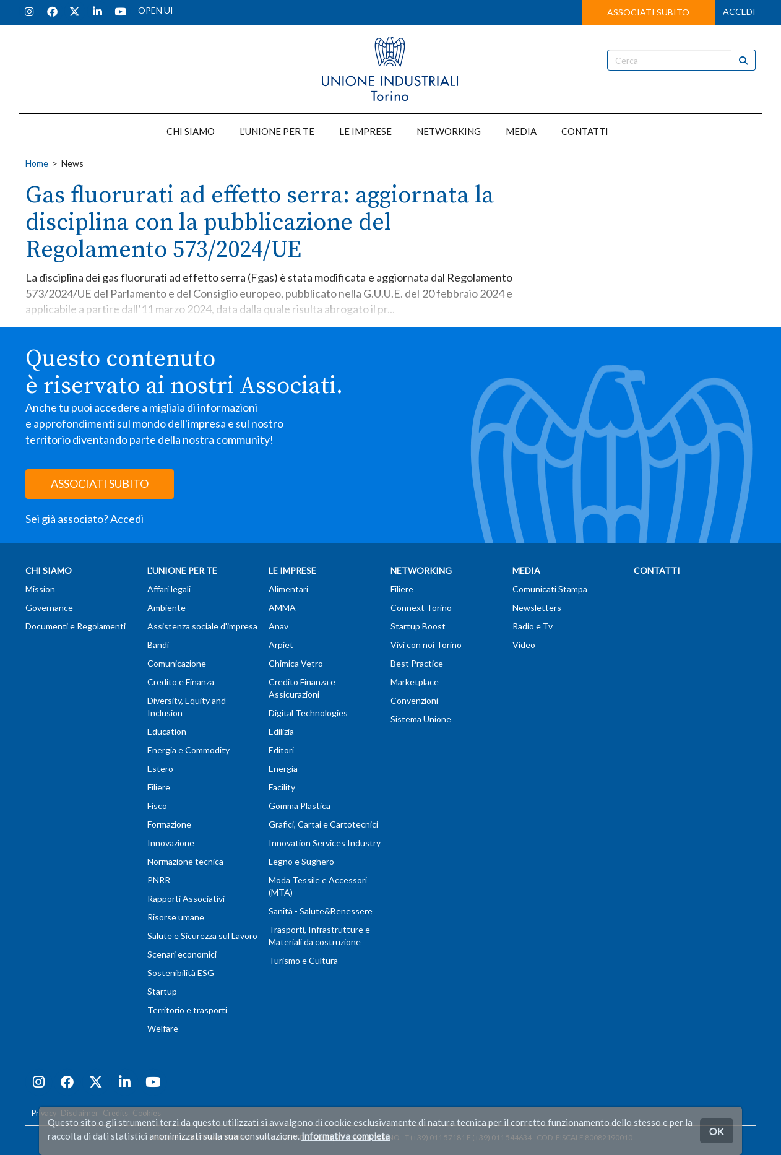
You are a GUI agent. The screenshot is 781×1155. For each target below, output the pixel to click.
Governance (49, 607)
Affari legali (169, 589)
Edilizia (281, 731)
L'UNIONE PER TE (276, 131)
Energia (283, 768)
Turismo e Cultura (303, 960)
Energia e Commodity (188, 750)
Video (523, 644)
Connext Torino (421, 607)
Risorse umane (175, 917)
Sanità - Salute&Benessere (321, 911)
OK (716, 1130)
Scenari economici (182, 954)
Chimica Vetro (296, 663)
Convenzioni (414, 700)
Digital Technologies (308, 712)
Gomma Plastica (299, 805)
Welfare (162, 1028)
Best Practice (416, 663)
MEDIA (521, 131)
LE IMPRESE (365, 131)
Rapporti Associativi (186, 898)
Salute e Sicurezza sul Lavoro (202, 935)
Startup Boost (418, 626)
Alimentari (288, 589)
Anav (278, 626)
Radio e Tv (532, 626)
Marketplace (414, 682)
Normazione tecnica (185, 861)
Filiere (158, 787)
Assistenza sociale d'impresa (202, 626)
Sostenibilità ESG (180, 972)
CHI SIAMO (190, 131)
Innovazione (170, 842)
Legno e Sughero (301, 861)
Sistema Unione (420, 719)
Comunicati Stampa (549, 589)
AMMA (282, 607)
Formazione (169, 824)
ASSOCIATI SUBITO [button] (648, 12)
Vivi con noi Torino (426, 644)
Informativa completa (345, 1135)
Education (166, 731)
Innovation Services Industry (325, 842)
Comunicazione (176, 663)
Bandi (158, 644)
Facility (282, 787)
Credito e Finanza (180, 682)
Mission (40, 589)
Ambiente (166, 607)
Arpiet (281, 644)
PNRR (158, 880)
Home (36, 163)
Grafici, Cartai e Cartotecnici (323, 824)
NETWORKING (448, 131)
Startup (162, 991)
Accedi (127, 519)
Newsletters (536, 607)
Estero (160, 768)
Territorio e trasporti (187, 1010)
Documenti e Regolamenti (75, 626)
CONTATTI (584, 131)
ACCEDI (739, 11)
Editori (281, 750)
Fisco (157, 805)
